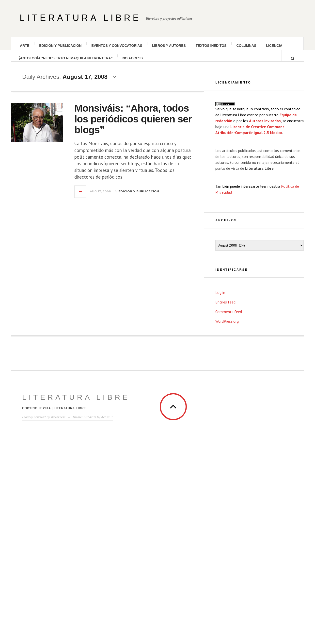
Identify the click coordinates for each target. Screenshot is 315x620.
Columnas (246, 46)
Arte (24, 46)
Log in (220, 449)
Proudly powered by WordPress (43, 574)
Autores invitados (265, 277)
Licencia (274, 46)
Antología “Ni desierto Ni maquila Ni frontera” (66, 62)
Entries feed (225, 459)
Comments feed (228, 468)
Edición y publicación (60, 46)
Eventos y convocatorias (116, 46)
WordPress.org (227, 478)
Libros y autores (169, 46)
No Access (132, 62)
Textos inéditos (211, 46)
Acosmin (107, 574)
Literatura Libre (80, 18)
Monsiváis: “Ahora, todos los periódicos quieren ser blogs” (149, 123)
